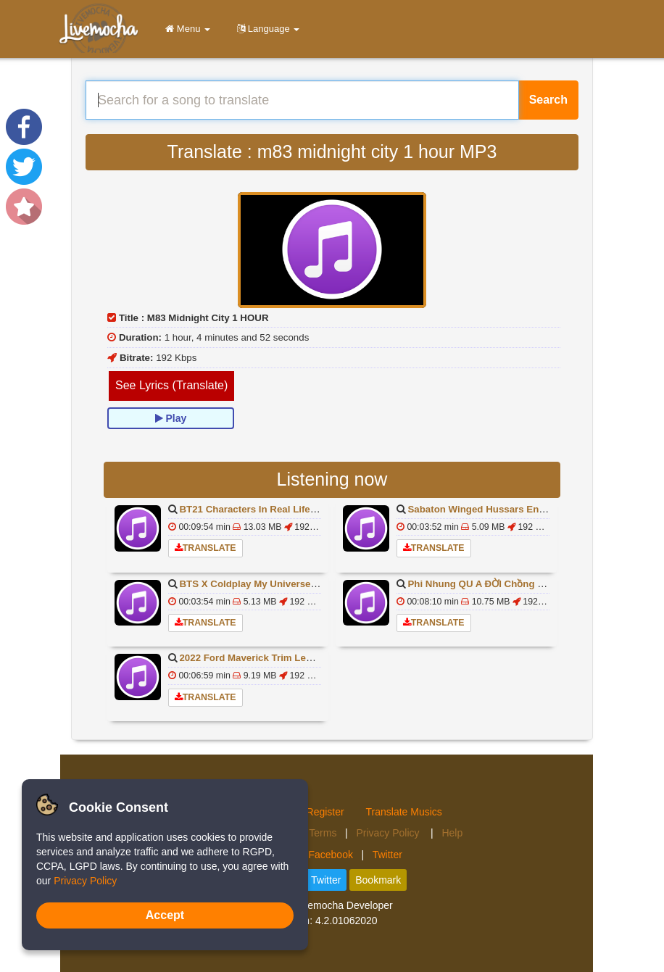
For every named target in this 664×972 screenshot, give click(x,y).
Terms (322, 833)
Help (451, 833)
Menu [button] (185, 28)
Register (325, 812)
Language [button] (265, 28)
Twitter (387, 854)
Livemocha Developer (343, 905)
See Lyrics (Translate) (171, 385)
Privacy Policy (389, 833)
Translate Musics (404, 812)
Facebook (330, 854)
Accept (165, 915)
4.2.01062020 (346, 920)
